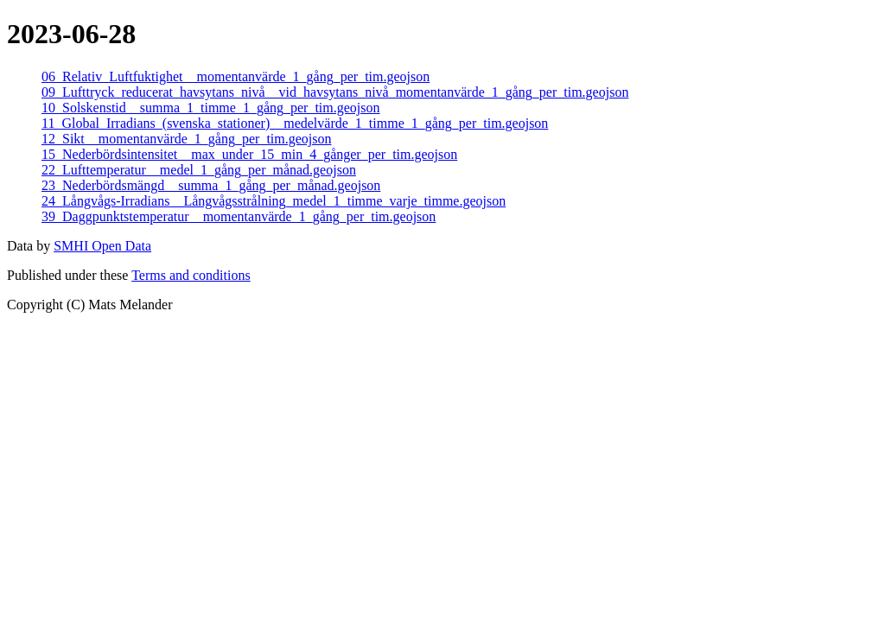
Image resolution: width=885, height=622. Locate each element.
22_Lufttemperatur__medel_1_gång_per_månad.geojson (198, 169)
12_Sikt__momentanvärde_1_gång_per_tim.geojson (186, 138)
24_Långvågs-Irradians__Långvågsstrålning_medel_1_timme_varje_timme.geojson (273, 201)
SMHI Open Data (102, 245)
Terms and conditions (191, 275)
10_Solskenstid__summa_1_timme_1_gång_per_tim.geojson (210, 107)
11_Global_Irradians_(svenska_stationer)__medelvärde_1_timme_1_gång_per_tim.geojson (294, 123)
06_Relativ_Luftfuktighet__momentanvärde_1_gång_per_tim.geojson (235, 76)
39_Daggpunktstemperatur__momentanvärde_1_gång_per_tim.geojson (238, 216)
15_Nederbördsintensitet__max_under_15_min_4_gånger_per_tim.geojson (249, 154)
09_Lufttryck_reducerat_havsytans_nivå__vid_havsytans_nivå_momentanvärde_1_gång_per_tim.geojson (334, 92)
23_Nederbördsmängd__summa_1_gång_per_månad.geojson (210, 185)
